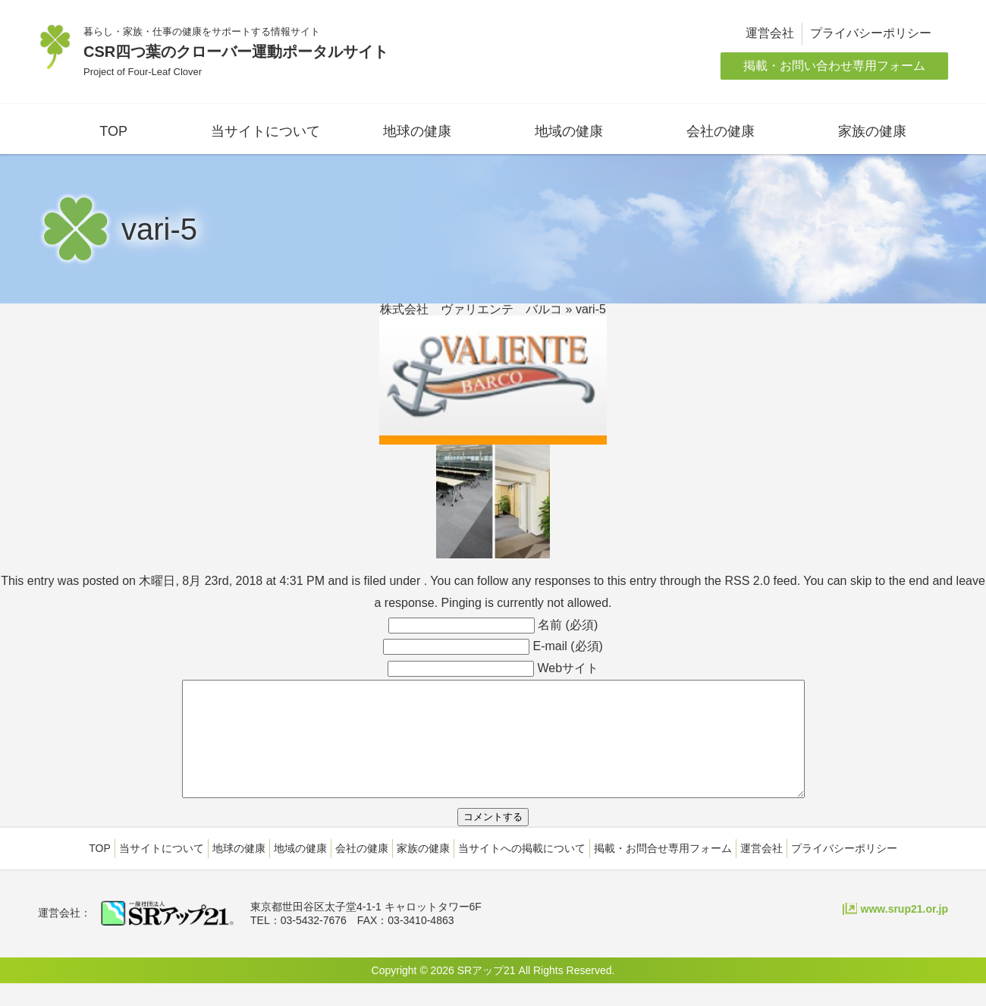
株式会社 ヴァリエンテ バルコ (471, 309)
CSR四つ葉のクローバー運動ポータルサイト (235, 51)
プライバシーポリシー (870, 33)
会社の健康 (720, 131)
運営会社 (770, 33)
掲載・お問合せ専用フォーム (663, 871)
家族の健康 (872, 131)
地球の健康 (417, 131)
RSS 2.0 (747, 580)
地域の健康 (569, 131)
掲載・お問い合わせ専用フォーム (834, 65)
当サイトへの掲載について (522, 871)
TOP (113, 131)
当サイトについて (265, 131)
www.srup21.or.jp (904, 932)
